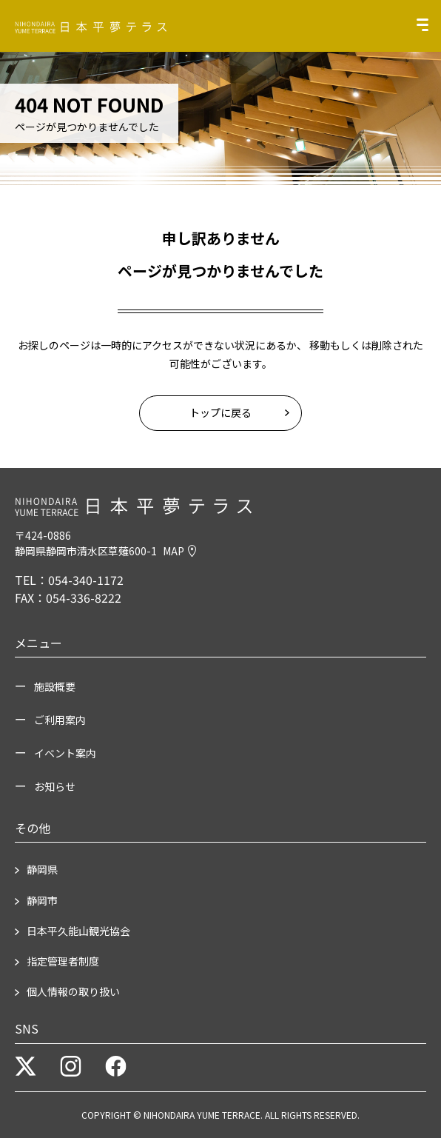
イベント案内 (65, 753)
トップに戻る (220, 412)
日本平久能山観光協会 (78, 930)
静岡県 (42, 869)
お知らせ (54, 786)
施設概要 (54, 686)
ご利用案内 (60, 719)
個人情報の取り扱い (73, 991)
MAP (179, 550)
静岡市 (42, 900)
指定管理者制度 (63, 961)
